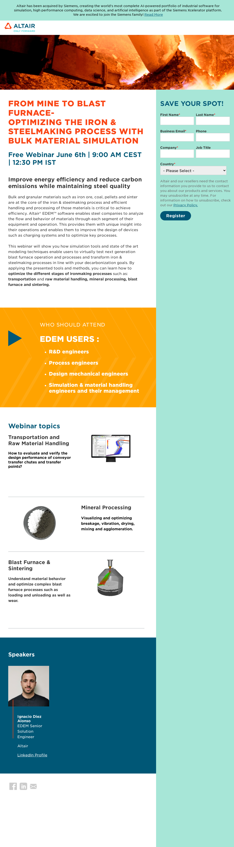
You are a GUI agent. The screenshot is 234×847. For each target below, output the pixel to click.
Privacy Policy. (185, 205)
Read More (153, 14)
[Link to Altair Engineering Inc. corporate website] (20, 28)
